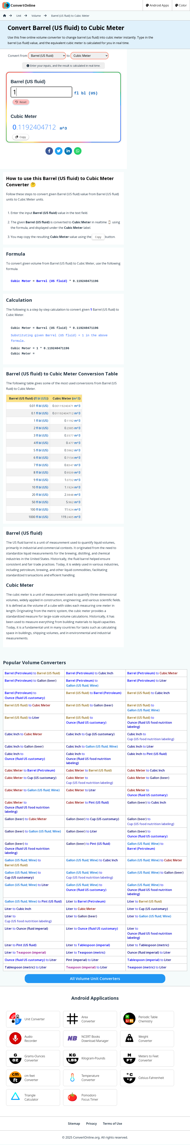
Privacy (91, 1124)
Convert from (17, 56)
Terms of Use (112, 1124)
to (32, 674)
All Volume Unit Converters (95, 979)
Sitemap (74, 1124)
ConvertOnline (18, 5)
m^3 (63, 128)
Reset (20, 102)
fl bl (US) (86, 93)
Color (181, 5)
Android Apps (157, 5)
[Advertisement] (158, 107)
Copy (20, 137)
